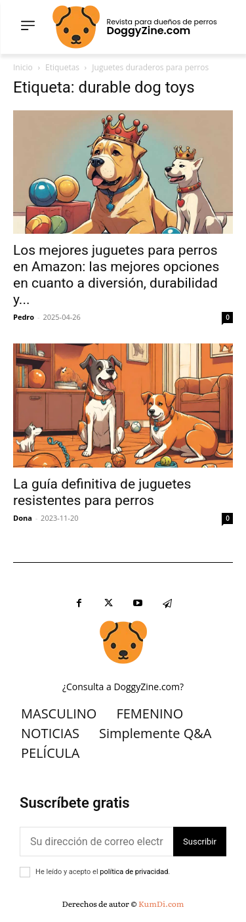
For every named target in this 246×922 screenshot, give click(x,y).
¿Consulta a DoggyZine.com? (123, 686)
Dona (22, 518)
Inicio (23, 67)
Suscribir (199, 841)
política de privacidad (134, 871)
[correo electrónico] (96, 841)
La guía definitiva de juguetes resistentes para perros (102, 492)
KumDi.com (161, 904)
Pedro (23, 317)
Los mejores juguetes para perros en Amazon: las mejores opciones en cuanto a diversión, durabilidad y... (116, 274)
